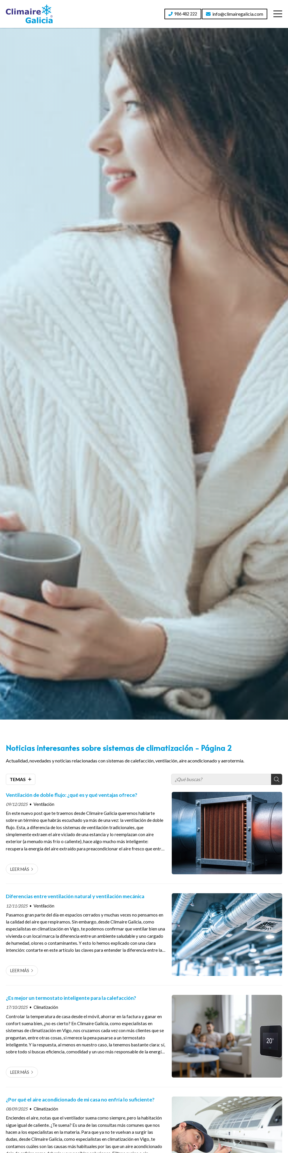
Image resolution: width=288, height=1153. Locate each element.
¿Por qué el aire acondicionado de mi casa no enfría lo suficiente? (80, 1100)
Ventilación (44, 804)
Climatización (46, 1007)
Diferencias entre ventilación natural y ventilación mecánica (75, 896)
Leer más (19, 869)
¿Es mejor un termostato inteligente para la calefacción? (71, 998)
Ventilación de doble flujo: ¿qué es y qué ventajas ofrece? (71, 795)
